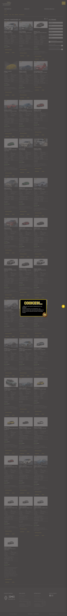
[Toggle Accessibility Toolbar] (63, 306)
